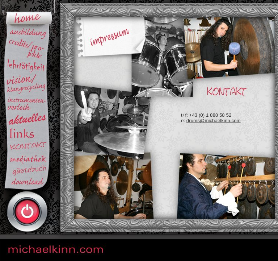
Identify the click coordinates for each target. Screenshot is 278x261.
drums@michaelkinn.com (213, 120)
